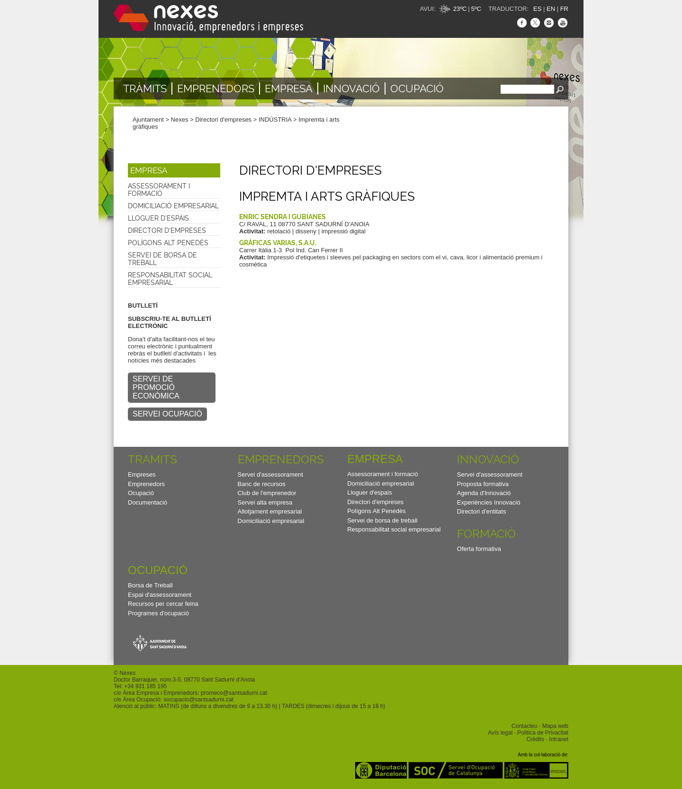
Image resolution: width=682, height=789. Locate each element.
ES (537, 8)
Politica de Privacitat (542, 732)
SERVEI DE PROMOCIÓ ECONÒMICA (156, 387)
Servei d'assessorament (270, 474)
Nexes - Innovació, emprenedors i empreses (208, 19)
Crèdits (535, 739)
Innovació (351, 88)
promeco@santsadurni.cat (234, 693)
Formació (486, 534)
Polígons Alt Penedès (168, 243)
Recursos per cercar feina (163, 603)
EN (551, 8)
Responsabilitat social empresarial (170, 278)
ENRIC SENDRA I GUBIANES (282, 217)
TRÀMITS (145, 88)
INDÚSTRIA (275, 119)
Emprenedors (215, 88)
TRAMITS (152, 459)
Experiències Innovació (488, 502)
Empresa (289, 88)
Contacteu (525, 726)
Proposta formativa (483, 484)
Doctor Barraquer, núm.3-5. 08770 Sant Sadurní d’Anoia (184, 679)
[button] (174, 170)
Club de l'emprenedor (267, 492)
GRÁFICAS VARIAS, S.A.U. (277, 243)
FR (564, 8)
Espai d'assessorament (159, 594)
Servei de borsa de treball (162, 258)
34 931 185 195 (147, 686)
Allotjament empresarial (270, 511)
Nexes (179, 119)
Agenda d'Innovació (484, 492)
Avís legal (500, 732)
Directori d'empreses (223, 119)
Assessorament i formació (159, 189)
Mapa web (555, 726)
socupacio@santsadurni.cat (198, 699)
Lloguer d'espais (158, 218)
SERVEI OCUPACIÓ (167, 414)
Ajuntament (148, 119)
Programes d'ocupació (158, 613)
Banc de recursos (262, 484)
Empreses (142, 474)
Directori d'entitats (481, 511)
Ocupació (417, 88)
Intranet (558, 739)
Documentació (147, 502)
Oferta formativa (479, 548)
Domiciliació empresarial (173, 206)
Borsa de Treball (150, 585)
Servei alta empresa (265, 502)
